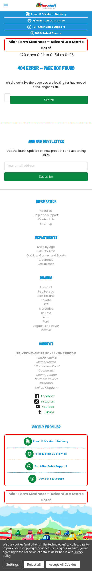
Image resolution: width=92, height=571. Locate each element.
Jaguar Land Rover (46, 326)
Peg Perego (46, 291)
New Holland (46, 296)
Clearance (46, 260)
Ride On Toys (46, 251)
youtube (48, 407)
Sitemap (46, 224)
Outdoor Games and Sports (46, 255)
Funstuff (46, 287)
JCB (46, 304)
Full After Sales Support (48, 27)
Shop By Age (46, 247)
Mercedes (46, 309)
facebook (48, 396)
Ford (46, 321)
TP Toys (46, 313)
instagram (48, 401)
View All (46, 330)
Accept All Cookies (63, 564)
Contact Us (46, 219)
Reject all (34, 564)
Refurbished (46, 264)
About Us (46, 211)
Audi (46, 317)
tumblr (49, 412)
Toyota (46, 300)
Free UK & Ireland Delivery (48, 14)
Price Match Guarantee (49, 20)
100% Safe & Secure (48, 33)
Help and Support (46, 215)
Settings (12, 564)
